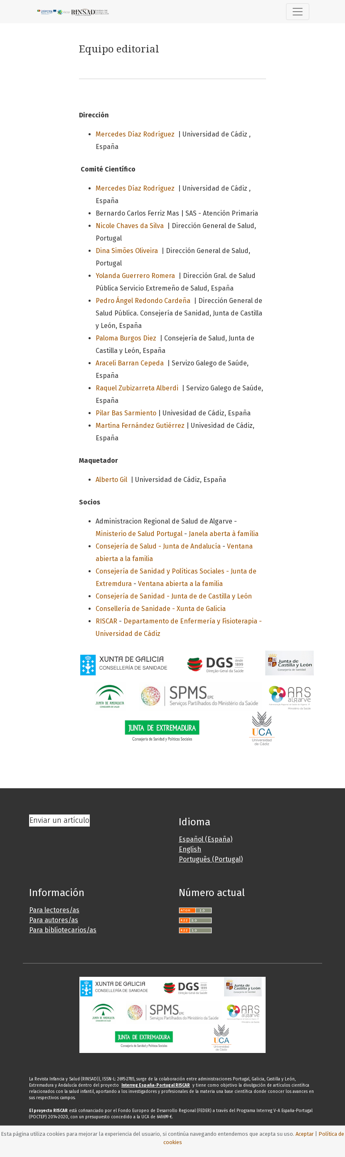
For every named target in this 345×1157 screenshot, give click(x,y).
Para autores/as (53, 920)
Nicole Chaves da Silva (130, 226)
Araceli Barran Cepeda (130, 363)
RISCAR (106, 621)
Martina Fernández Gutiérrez (140, 426)
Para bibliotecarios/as (62, 930)
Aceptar (305, 1134)
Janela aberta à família (224, 534)
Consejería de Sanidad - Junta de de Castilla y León (174, 596)
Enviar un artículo (59, 820)
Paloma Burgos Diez (126, 338)
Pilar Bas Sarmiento (126, 413)
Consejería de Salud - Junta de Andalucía (158, 546)
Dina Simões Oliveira (127, 251)
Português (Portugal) (211, 859)
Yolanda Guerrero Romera (135, 276)
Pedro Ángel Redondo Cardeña (143, 301)
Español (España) (205, 839)
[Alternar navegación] (297, 11)
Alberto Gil (111, 480)
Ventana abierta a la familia (180, 584)
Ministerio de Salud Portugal (139, 534)
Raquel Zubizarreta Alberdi (137, 388)
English (190, 849)
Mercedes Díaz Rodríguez (135, 134)
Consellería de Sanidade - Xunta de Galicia (161, 609)
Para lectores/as (54, 910)
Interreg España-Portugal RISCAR (155, 1085)
